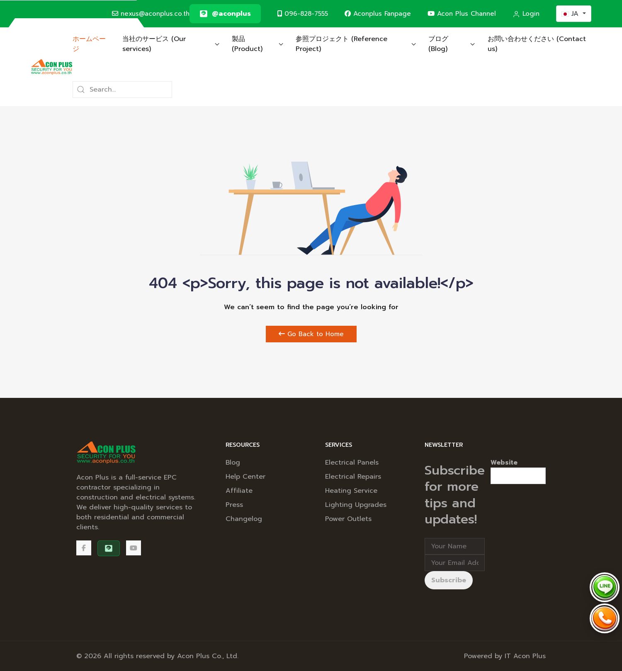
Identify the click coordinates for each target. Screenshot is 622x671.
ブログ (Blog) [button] (451, 44)
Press (234, 505)
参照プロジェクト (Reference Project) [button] (356, 44)
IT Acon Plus (525, 656)
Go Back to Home (311, 334)
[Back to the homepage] (52, 66)
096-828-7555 (302, 13)
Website (504, 462)
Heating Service (351, 491)
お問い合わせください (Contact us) (537, 44)
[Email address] (455, 563)
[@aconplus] (225, 13)
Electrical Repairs (353, 477)
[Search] (122, 89)
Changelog (244, 519)
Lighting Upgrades (355, 505)
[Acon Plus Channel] (133, 547)
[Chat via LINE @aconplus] (604, 587)
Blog (233, 463)
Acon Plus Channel (462, 13)
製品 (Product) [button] (257, 44)
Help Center (245, 477)
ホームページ (89, 44)
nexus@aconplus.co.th (151, 13)
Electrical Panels (352, 463)
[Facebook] (83, 547)
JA (571, 14)
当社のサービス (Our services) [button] (170, 44)
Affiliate (239, 491)
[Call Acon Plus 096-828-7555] (604, 618)
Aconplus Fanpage (378, 13)
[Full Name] (455, 546)
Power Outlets (348, 519)
